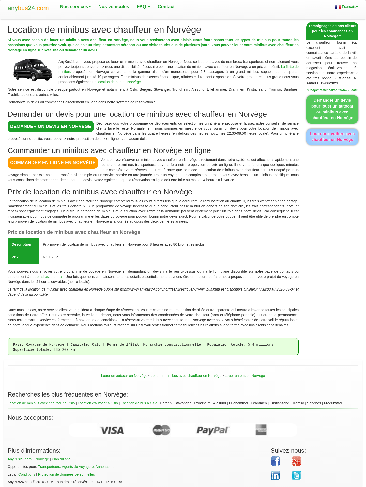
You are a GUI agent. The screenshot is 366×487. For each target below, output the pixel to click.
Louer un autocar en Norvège (124, 376)
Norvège (42, 459)
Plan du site (61, 459)
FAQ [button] (143, 6)
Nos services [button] (75, 6)
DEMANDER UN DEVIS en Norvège (50, 126)
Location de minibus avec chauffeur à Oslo (41, 403)
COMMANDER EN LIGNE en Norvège (53, 162)
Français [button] (346, 7)
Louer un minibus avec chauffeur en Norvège (185, 376)
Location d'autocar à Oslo (98, 403)
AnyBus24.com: (20, 459)
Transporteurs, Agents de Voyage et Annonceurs (76, 467)
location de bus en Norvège (119, 82)
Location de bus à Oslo (139, 403)
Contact (166, 6)
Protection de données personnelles (66, 474)
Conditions (26, 474)
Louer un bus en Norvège (245, 376)
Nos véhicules (113, 6)
